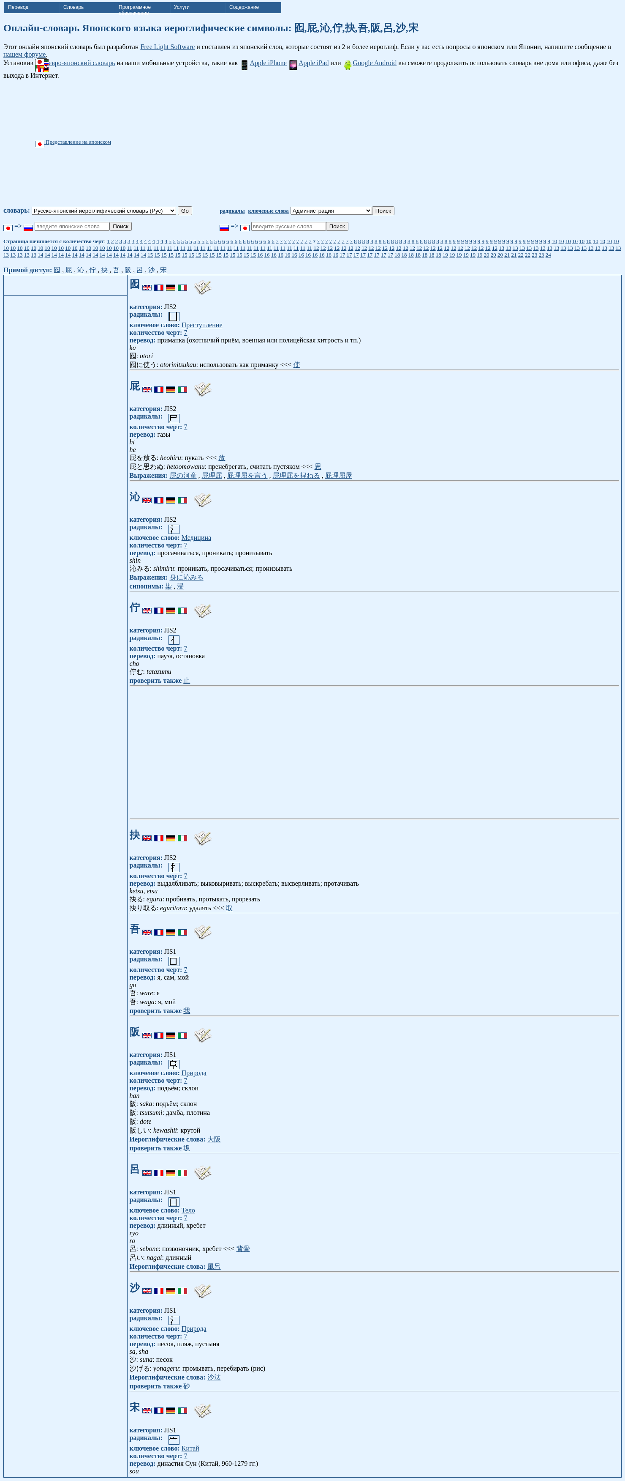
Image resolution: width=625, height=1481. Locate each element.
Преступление (202, 325)
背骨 (243, 1248)
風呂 (214, 1266)
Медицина (196, 537)
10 (554, 241)
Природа (194, 1072)
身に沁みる (187, 577)
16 (260, 255)
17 (342, 255)
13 (501, 248)
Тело (188, 1210)
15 (150, 255)
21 (507, 255)
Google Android (370, 62)
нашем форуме (24, 54)
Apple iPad (308, 62)
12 (316, 248)
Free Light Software (167, 46)
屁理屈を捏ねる (296, 475)
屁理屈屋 (338, 475)
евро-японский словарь (75, 62)
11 (130, 248)
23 (534, 255)
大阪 (214, 1139)
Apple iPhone (263, 62)
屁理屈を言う (247, 475)
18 (397, 255)
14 (40, 255)
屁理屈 (212, 475)
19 (445, 255)
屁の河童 (183, 475)
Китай (190, 1448)
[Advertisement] (355, 143)
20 (486, 255)
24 (548, 255)
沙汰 (214, 1377)
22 (521, 255)
